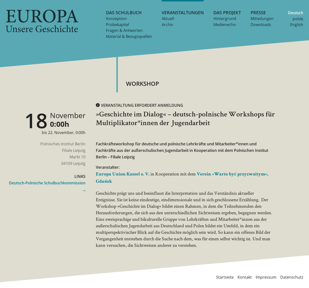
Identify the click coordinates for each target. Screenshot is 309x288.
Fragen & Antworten (124, 30)
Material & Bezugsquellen (129, 36)
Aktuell (168, 18)
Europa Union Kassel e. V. (122, 174)
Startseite (225, 277)
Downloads (261, 24)
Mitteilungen (262, 18)
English (296, 24)
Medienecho (224, 24)
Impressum (266, 277)
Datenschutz (291, 277)
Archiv (167, 24)
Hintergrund (224, 18)
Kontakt (245, 277)
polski (298, 18)
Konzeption (116, 18)
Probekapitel (117, 24)
